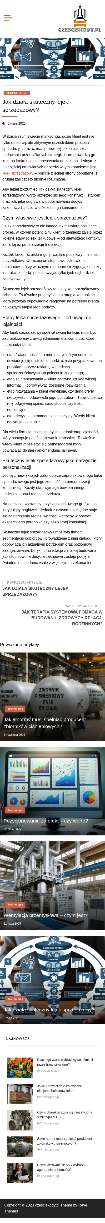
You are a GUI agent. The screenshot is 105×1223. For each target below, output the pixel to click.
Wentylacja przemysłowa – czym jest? (46, 915)
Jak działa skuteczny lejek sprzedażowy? (49, 1009)
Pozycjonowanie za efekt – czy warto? (46, 820)
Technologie (16, 93)
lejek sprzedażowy (18, 173)
